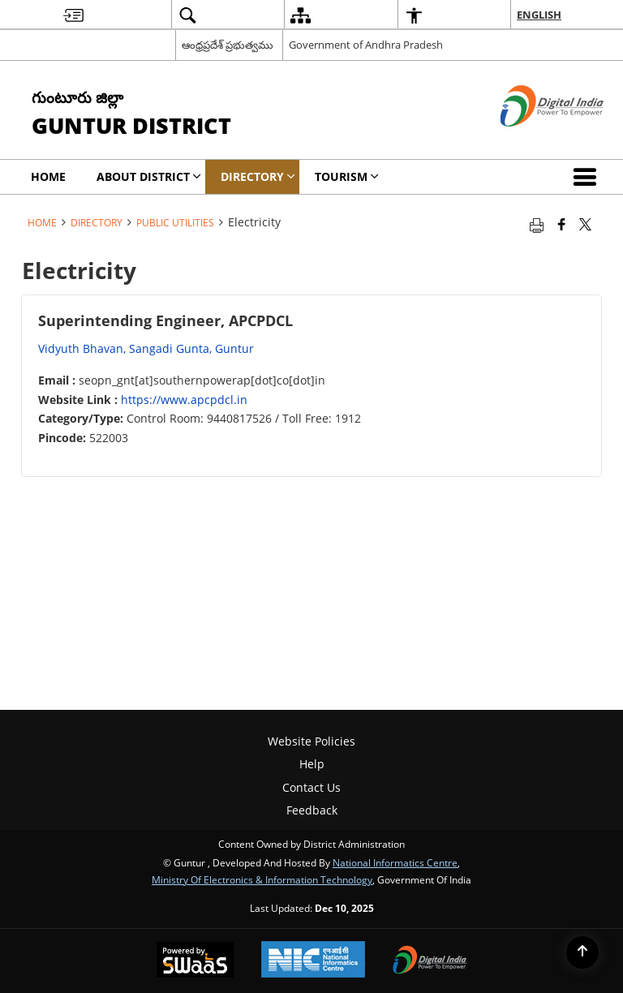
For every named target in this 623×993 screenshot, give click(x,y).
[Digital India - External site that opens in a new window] (532, 140)
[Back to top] (582, 952)
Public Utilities (175, 222)
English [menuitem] (539, 14)
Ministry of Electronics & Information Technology (262, 879)
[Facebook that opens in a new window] (562, 223)
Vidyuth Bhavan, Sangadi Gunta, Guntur (146, 348)
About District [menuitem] (149, 176)
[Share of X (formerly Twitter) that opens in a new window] (585, 223)
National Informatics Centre (395, 862)
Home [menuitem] (48, 176)
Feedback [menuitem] (311, 810)
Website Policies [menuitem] (311, 741)
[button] (588, 177)
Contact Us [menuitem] (311, 787)
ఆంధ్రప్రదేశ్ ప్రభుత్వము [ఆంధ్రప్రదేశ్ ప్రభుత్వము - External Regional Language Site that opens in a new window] (227, 44)
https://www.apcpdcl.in (184, 399)
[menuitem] (73, 15)
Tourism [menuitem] (347, 176)
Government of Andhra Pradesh (366, 44)
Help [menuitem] (311, 764)
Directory (96, 222)
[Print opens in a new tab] (536, 223)
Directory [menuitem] (258, 176)
